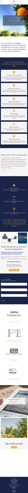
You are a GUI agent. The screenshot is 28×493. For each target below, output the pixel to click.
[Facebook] (13, 488)
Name (2, 282)
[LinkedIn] (14, 488)
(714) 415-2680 (15, 479)
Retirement (14, 491)
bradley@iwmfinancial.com (14, 486)
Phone (2, 293)
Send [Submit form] (3, 300)
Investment (14, 492)
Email (2, 287)
